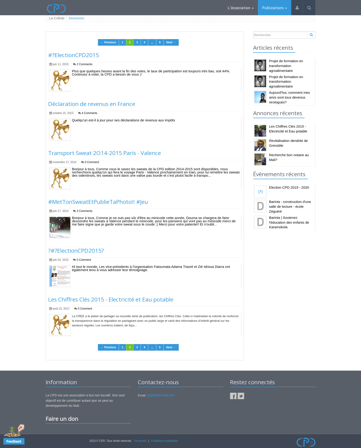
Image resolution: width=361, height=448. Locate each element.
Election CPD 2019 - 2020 (289, 188)
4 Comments (89, 113)
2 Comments (84, 64)
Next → (171, 42)
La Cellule (57, 18)
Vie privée (140, 440)
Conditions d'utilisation (164, 440)
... (152, 42)
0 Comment (92, 162)
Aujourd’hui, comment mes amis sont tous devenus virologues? (289, 97)
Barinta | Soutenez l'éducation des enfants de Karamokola (289, 222)
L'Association (241, 8)
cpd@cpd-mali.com (161, 395)
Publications (274, 8)
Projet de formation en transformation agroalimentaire (286, 66)
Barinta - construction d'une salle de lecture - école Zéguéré (290, 207)
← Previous (108, 42)
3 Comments (84, 211)
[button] (13, 441)
